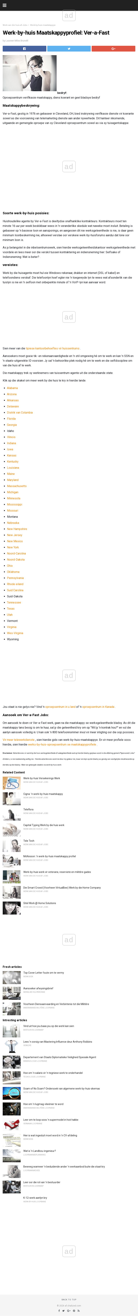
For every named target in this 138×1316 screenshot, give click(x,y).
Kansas (11, 455)
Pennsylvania (15, 578)
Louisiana (13, 467)
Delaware (13, 406)
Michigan (12, 492)
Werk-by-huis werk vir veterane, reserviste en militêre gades (57, 872)
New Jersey (14, 535)
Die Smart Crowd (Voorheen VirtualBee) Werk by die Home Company (62, 887)
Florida (11, 418)
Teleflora (28, 809)
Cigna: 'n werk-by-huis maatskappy (43, 794)
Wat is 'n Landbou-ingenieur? (39, 1150)
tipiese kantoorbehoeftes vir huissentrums (52, 348)
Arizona (12, 394)
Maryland (13, 480)
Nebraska (13, 523)
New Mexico (15, 541)
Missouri (12, 510)
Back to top (69, 1300)
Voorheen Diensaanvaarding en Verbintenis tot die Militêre (56, 1004)
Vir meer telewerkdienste (18, 740)
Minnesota (13, 498)
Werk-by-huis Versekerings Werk (41, 778)
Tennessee (14, 602)
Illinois (11, 437)
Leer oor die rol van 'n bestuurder (41, 1182)
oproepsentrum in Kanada (98, 707)
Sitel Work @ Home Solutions (39, 903)
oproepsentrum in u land (60, 707)
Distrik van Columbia (20, 412)
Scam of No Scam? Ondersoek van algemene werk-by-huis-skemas (61, 1088)
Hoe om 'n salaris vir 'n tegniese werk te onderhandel (53, 1072)
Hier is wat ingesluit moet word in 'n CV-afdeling (50, 1135)
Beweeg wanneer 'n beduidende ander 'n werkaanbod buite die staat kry (64, 1166)
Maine (11, 474)
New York (13, 547)
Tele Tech (28, 840)
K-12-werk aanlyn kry (35, 1197)
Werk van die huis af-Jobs (15, 25)
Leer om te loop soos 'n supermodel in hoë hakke (50, 1119)
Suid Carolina (15, 590)
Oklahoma (13, 572)
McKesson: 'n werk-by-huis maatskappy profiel (49, 856)
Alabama (12, 388)
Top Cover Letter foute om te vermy (43, 972)
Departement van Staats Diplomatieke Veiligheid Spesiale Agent (59, 1057)
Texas (11, 608)
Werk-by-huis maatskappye (43, 25)
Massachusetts (17, 486)
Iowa (10, 449)
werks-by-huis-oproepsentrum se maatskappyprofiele (62, 744)
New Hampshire (17, 529)
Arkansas (13, 400)
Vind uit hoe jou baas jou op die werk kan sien (48, 1026)
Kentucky (13, 461)
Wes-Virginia (15, 633)
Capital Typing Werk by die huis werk (43, 825)
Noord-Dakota (16, 559)
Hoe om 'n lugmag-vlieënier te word (43, 1104)
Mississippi (14, 504)
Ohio (10, 565)
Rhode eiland (15, 584)
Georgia (12, 425)
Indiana (11, 443)
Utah (10, 614)
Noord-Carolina (16, 553)
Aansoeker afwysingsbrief (38, 988)
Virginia (11, 627)
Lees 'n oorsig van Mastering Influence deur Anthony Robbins (57, 1041)
